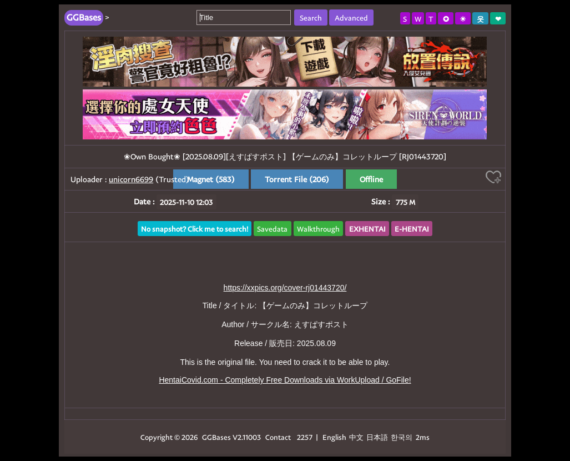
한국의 (402, 437)
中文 (356, 437)
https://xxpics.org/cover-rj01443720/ (285, 287)
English (334, 437)
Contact (278, 437)
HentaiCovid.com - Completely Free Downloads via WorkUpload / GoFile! (285, 379)
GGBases (216, 437)
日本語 (377, 437)
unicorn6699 (131, 179)
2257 (304, 437)
